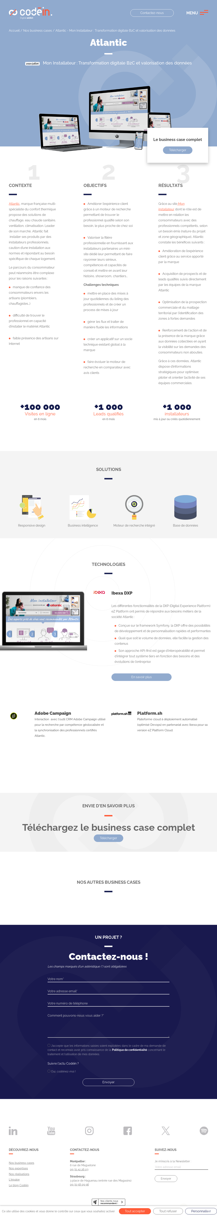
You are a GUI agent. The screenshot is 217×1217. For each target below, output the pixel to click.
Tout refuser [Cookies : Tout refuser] (168, 1211)
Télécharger (177, 150)
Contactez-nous (152, 13)
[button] (197, 13)
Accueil (14, 30)
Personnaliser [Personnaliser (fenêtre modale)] (201, 1211)
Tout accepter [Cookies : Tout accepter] (135, 1211)
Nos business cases (37, 30)
